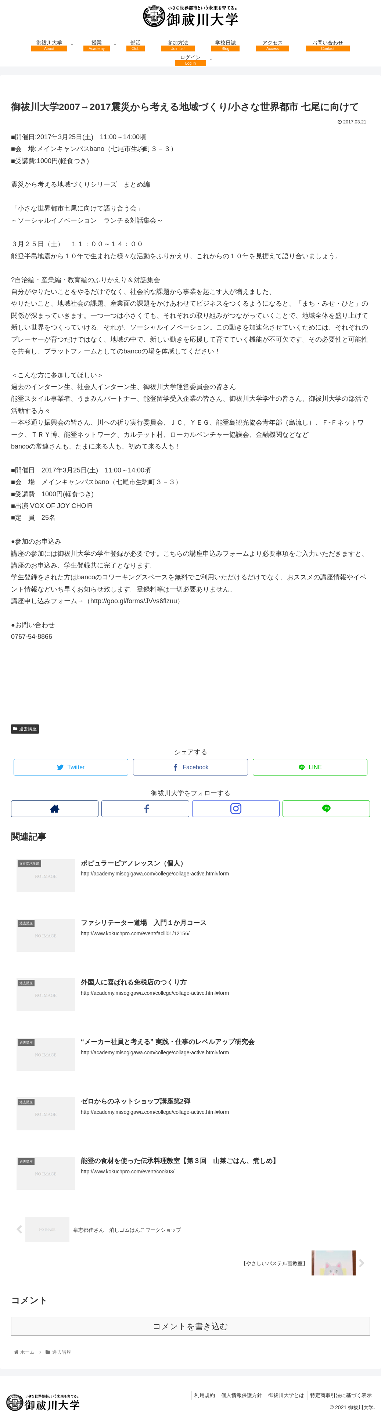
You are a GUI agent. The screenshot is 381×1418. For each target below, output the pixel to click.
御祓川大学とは (284, 1395)
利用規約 (198, 1395)
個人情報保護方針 (237, 1395)
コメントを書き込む (190, 1326)
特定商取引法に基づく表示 (340, 1395)
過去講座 (25, 728)
